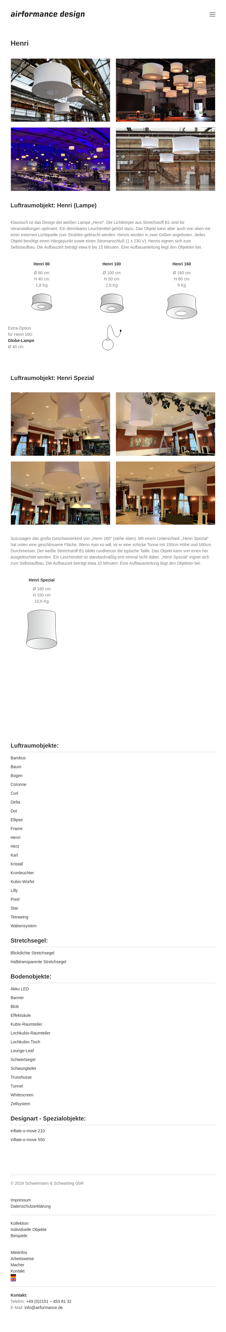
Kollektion (20, 1223)
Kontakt (17, 1271)
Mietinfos (19, 1252)
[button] (212, 14)
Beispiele (19, 1235)
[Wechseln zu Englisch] (113, 1279)
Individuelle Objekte (28, 1229)
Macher (17, 1264)
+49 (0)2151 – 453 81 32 (49, 1301)
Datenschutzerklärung (31, 1206)
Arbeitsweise (22, 1258)
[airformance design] (48, 14)
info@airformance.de (43, 1307)
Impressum (21, 1200)
